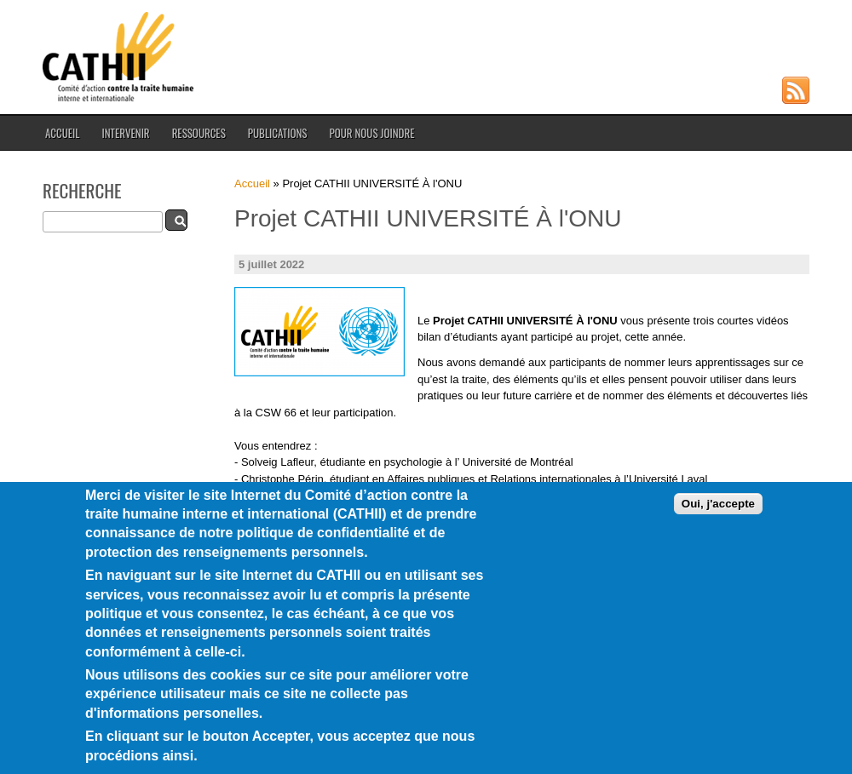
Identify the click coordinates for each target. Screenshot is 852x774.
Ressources (199, 132)
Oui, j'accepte (718, 531)
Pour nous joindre (371, 132)
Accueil (62, 132)
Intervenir (125, 132)
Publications (278, 132)
